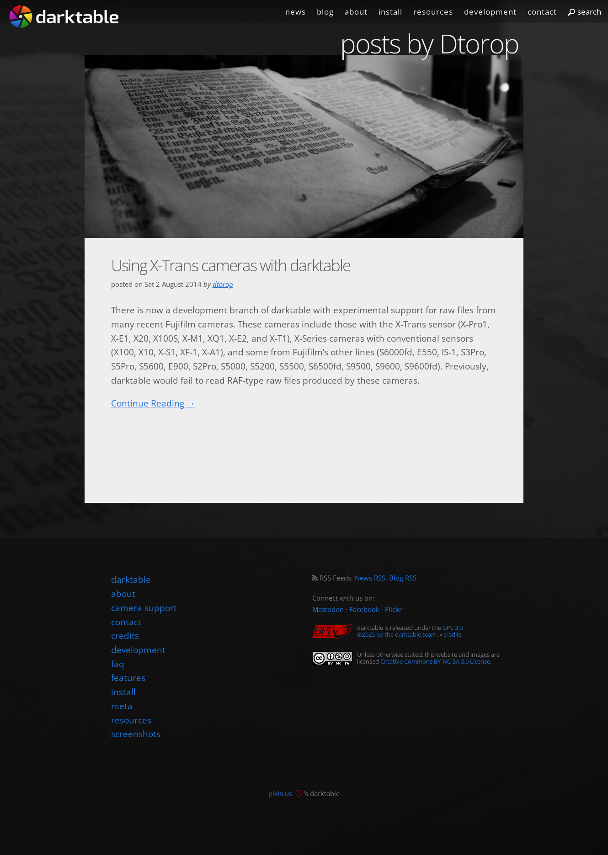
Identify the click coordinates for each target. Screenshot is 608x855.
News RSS (370, 578)
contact (542, 11)
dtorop (223, 284)
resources (433, 11)
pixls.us (280, 793)
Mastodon (328, 609)
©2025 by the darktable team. (397, 634)
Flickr (393, 609)
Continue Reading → (153, 403)
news (295, 11)
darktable (131, 579)
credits (452, 634)
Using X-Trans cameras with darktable (231, 265)
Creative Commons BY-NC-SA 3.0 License (435, 661)
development (490, 11)
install (390, 11)
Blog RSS (402, 578)
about (356, 11)
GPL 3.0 (453, 627)
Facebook (364, 609)
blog (325, 11)
